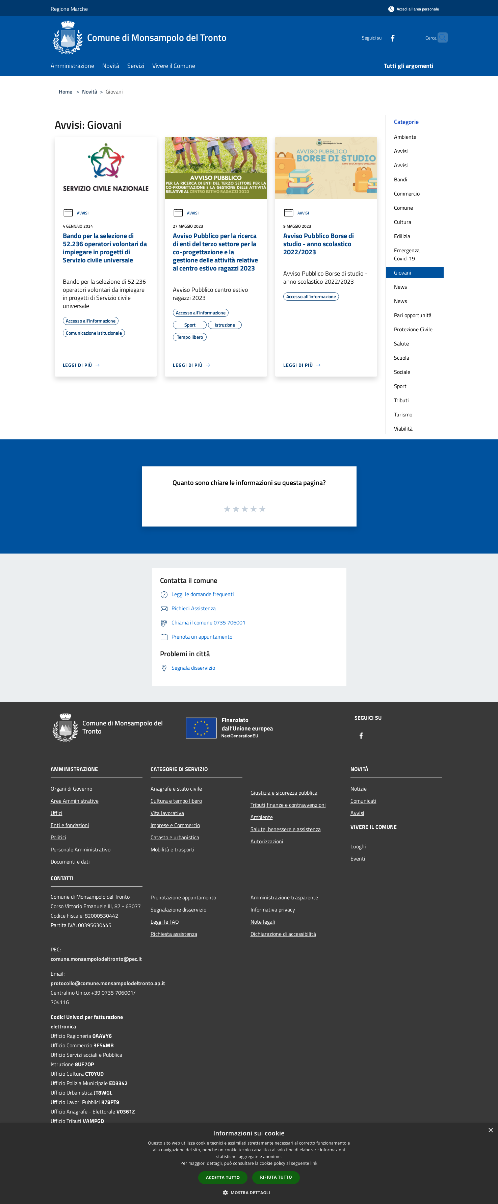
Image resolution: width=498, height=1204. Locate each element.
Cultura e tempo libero (176, 801)
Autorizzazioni (267, 841)
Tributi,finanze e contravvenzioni (288, 805)
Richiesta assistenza (174, 934)
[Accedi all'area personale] (413, 9)
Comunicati (363, 801)
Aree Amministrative (75, 801)
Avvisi (75, 213)
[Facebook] (379, 37)
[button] (249, 1192)
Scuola (401, 358)
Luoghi (358, 846)
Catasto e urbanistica (175, 837)
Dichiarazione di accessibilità (283, 934)
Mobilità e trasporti (172, 849)
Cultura (402, 222)
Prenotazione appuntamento (183, 897)
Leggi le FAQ (165, 922)
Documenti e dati (70, 861)
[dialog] (249, 1163)
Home (65, 91)
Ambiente (405, 137)
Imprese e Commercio (175, 825)
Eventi (357, 858)
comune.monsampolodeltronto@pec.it (96, 959)
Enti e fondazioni (70, 825)
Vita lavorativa (167, 813)
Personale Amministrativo (80, 849)
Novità (89, 91)
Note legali (263, 922)
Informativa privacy (273, 909)
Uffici (56, 813)
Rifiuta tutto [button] (276, 1177)
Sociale (402, 372)
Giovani (402, 272)
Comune (403, 208)
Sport (400, 386)
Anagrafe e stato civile (176, 789)
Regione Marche (69, 9)
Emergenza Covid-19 (407, 254)
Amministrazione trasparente (284, 897)
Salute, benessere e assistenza (286, 829)
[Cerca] (439, 37)
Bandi (400, 179)
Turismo (403, 414)
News (400, 287)
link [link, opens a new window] (313, 1163)
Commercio (407, 193)
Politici (58, 837)
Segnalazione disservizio (178, 909)
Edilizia (402, 236)
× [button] (490, 1130)
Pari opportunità (412, 315)
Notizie (358, 789)
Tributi (401, 400)
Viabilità (403, 429)
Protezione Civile (413, 329)
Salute (401, 343)
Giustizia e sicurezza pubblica (284, 793)
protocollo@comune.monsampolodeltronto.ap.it (108, 983)
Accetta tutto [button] (223, 1177)
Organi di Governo (71, 789)
